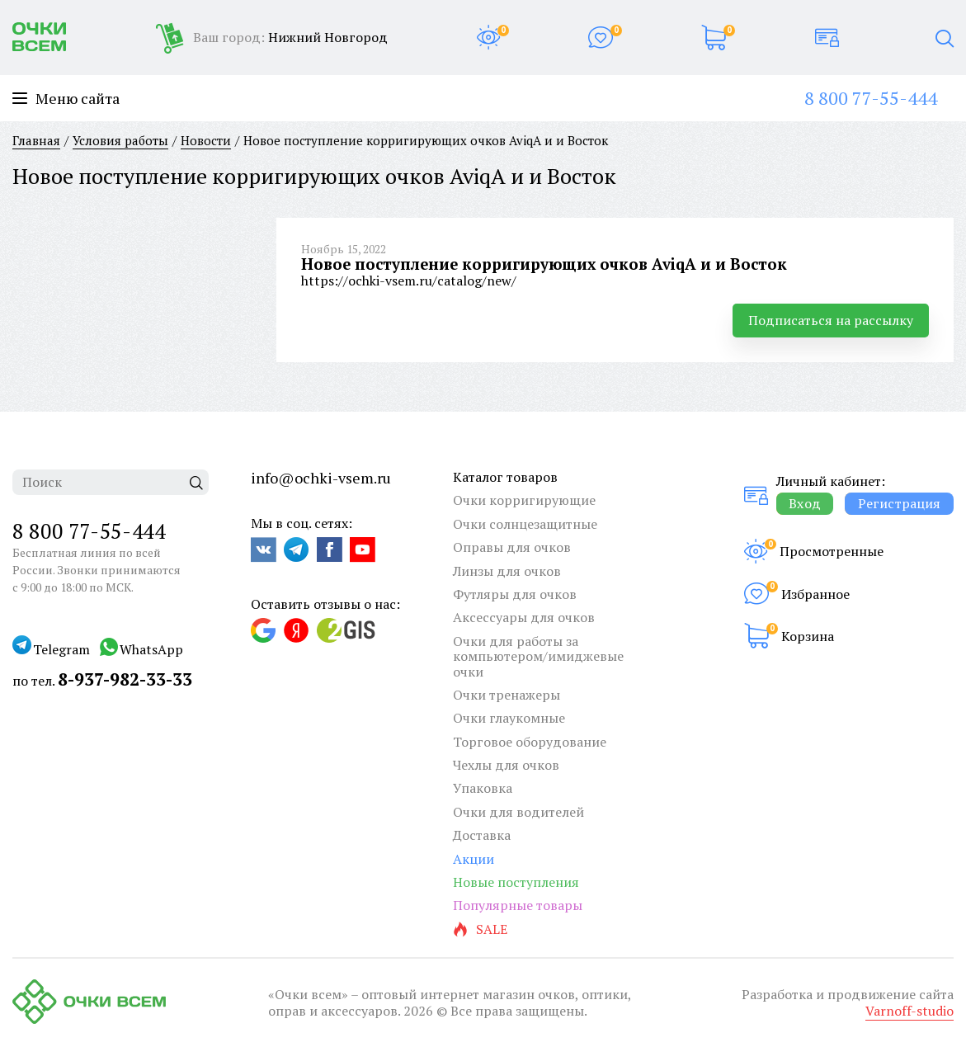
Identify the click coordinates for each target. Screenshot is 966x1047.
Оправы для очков (512, 547)
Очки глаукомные (509, 717)
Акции (473, 858)
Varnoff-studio (909, 1011)
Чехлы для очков (506, 764)
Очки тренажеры (506, 694)
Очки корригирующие (524, 500)
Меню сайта (66, 98)
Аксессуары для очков (524, 617)
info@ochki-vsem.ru (321, 478)
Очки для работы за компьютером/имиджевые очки (538, 656)
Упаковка (482, 788)
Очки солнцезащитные (525, 523)
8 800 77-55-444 (870, 98)
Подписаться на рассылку (830, 320)
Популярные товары (517, 905)
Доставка (482, 835)
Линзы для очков (507, 571)
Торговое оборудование (529, 741)
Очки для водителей (518, 811)
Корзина (807, 636)
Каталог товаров (505, 476)
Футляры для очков (515, 594)
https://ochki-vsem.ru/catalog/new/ (408, 280)
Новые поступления (516, 882)
